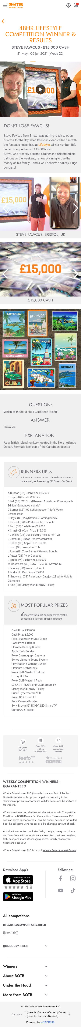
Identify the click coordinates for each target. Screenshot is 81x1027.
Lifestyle (44, 145)
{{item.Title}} (10, 933)
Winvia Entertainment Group (59, 850)
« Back (3, 21)
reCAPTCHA (47, 1022)
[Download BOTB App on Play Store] (18, 896)
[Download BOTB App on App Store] (18, 882)
